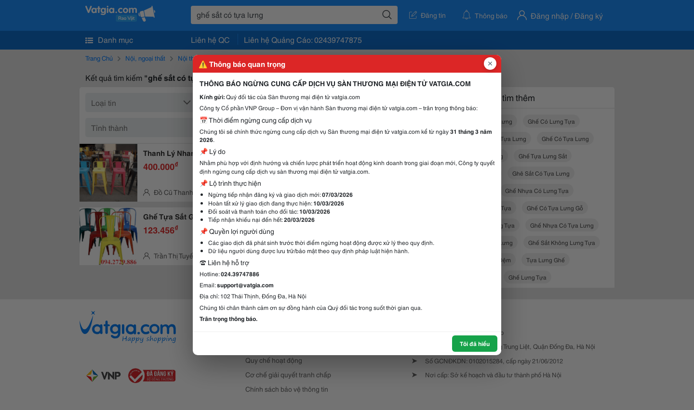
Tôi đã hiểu (475, 343)
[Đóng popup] (490, 63)
